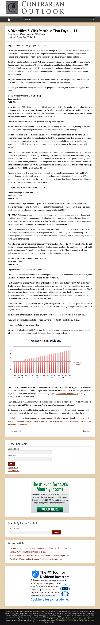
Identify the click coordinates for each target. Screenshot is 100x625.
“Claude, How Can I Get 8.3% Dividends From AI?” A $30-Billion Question (39, 555)
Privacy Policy (83, 619)
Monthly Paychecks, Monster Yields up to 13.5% (29, 552)
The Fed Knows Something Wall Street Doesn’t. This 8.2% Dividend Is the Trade (42, 548)
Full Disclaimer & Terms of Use (66, 619)
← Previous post (14, 431)
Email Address (13, 449)
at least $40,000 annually (67, 394)
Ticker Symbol (13, 528)
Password (12, 456)
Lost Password (14, 471)
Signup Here (13, 468)
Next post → (87, 431)
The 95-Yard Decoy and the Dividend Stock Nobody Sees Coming (36, 559)
